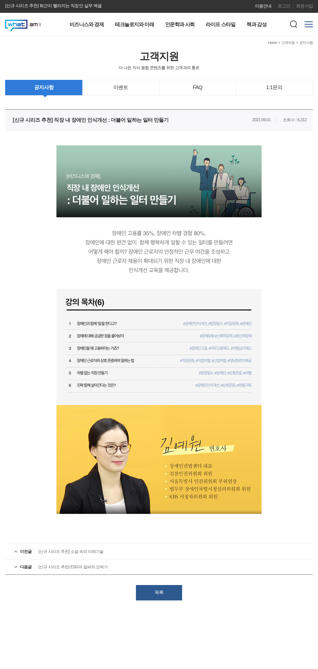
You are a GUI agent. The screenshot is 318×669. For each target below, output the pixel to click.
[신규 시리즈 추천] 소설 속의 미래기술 (71, 551)
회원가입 (304, 6)
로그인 (284, 6)
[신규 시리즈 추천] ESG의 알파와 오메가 (73, 567)
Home (272, 43)
